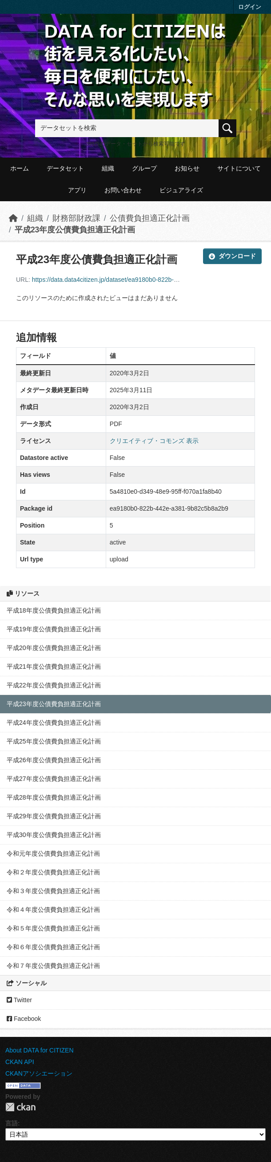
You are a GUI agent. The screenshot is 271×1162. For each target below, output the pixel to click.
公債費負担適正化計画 (150, 218)
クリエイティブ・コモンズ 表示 (154, 440)
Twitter (19, 1000)
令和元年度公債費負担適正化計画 (53, 853)
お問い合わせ (123, 190)
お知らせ (187, 168)
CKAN (20, 1107)
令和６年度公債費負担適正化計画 (53, 947)
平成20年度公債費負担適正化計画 (54, 647)
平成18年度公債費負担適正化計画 (54, 610)
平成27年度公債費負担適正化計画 (54, 778)
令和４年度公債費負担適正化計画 (53, 909)
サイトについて (239, 168)
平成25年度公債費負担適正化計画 (54, 741)
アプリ (77, 190)
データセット (65, 168)
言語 (11, 1123)
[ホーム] (13, 218)
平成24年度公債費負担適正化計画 (54, 722)
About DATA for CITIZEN (39, 1050)
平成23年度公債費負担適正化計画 (75, 229)
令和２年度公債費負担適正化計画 (53, 872)
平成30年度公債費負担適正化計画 (54, 834)
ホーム (19, 168)
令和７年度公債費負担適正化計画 (53, 965)
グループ (144, 168)
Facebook (24, 1018)
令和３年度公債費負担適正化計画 (53, 890)
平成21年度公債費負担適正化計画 (54, 666)
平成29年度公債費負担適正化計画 (54, 816)
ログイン (249, 7)
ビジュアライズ (181, 190)
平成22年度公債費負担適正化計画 (54, 685)
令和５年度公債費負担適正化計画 (53, 928)
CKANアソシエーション (38, 1073)
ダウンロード (232, 256)
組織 (108, 168)
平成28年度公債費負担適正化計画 (54, 797)
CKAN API (19, 1061)
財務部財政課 (76, 218)
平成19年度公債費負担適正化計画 (54, 629)
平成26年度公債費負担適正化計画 (54, 760)
